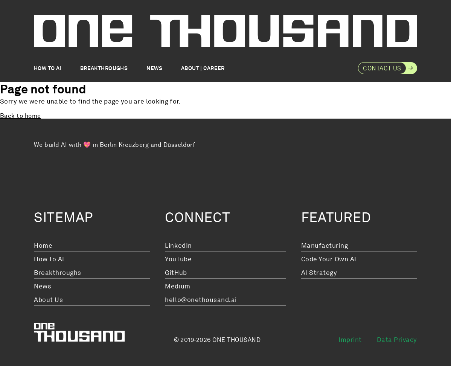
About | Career (203, 68)
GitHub (176, 272)
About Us (48, 299)
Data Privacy (397, 339)
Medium (177, 286)
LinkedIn (178, 245)
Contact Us (382, 68)
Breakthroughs (104, 68)
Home (43, 245)
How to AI (47, 68)
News (154, 68)
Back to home (20, 116)
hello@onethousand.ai (200, 299)
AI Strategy (319, 272)
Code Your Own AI (329, 259)
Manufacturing (324, 245)
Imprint (350, 339)
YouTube (178, 259)
